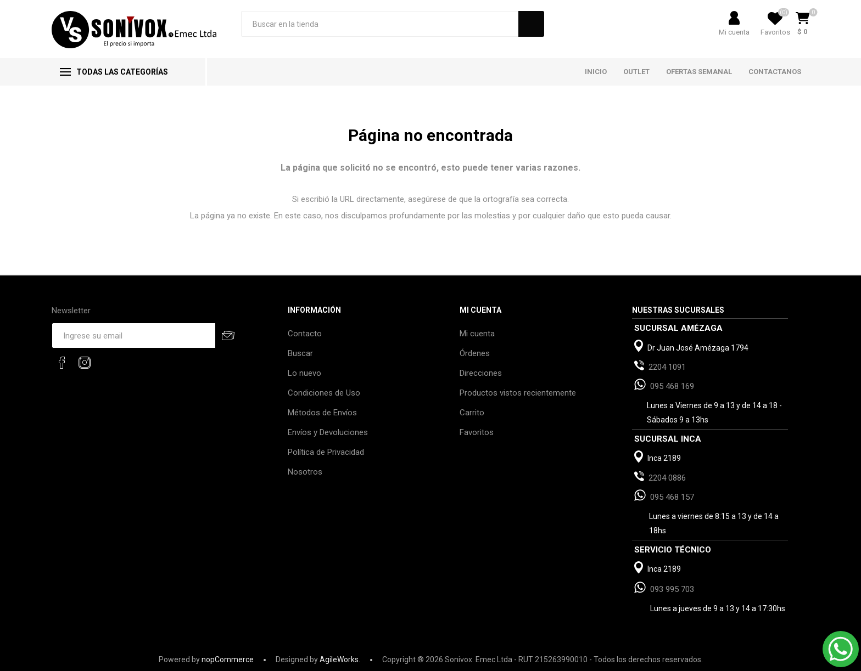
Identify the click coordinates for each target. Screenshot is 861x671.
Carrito (472, 413)
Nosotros (305, 472)
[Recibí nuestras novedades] (133, 335)
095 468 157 (672, 497)
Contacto (305, 334)
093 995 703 (672, 589)
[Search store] (379, 24)
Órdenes (475, 353)
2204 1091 (667, 367)
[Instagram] (84, 362)
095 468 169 (672, 386)
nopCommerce (228, 659)
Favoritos (477, 432)
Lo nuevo (304, 373)
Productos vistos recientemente (518, 393)
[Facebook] (62, 362)
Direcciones (481, 373)
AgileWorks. (340, 659)
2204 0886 (667, 478)
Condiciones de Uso (324, 393)
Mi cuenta (734, 32)
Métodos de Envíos (322, 413)
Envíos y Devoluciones (328, 432)
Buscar (300, 353)
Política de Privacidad (326, 452)
